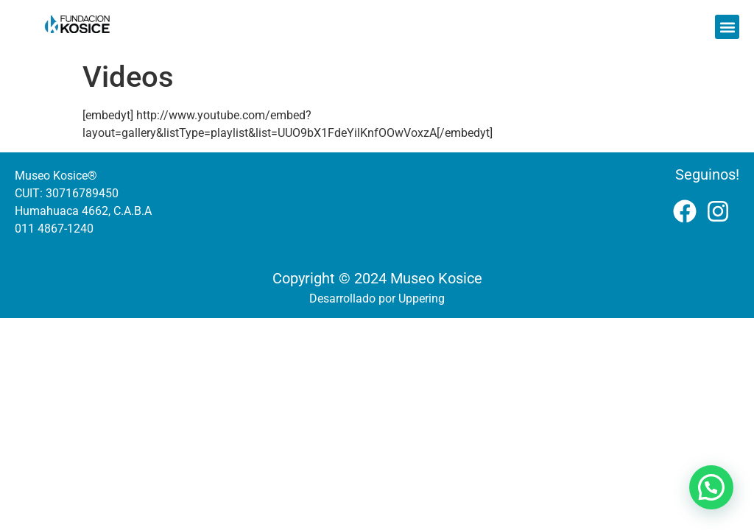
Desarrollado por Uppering (377, 298)
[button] (727, 27)
